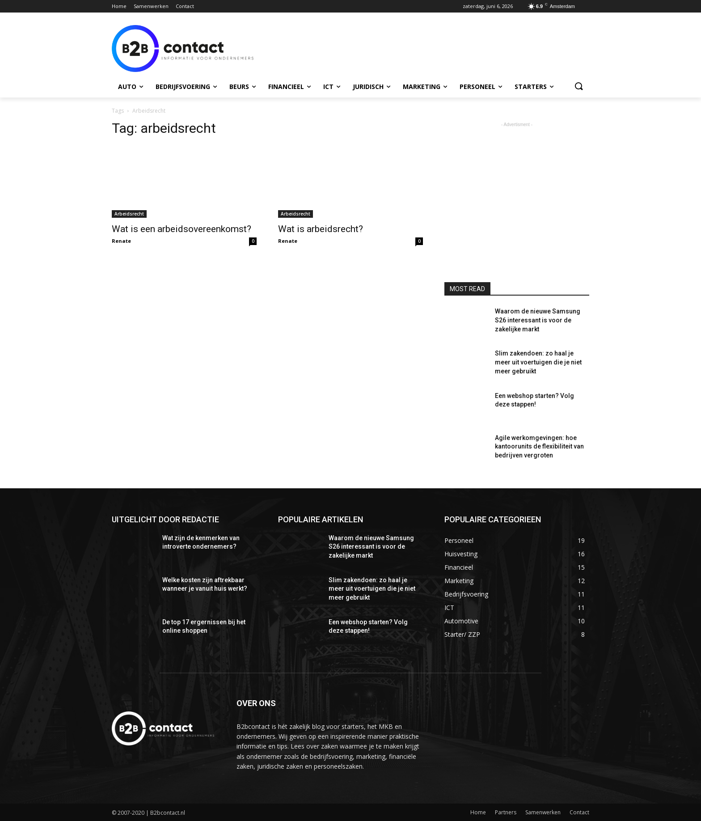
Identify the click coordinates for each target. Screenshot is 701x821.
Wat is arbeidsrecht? (320, 229)
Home (478, 812)
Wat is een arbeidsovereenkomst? (181, 229)
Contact (579, 812)
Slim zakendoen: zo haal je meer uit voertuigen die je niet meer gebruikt (538, 362)
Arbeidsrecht (129, 214)
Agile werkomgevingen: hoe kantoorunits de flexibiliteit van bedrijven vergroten (539, 446)
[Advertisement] (417, 47)
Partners (505, 812)
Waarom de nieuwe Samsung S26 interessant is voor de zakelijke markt (537, 320)
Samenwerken (543, 812)
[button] (578, 86)
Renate (121, 240)
